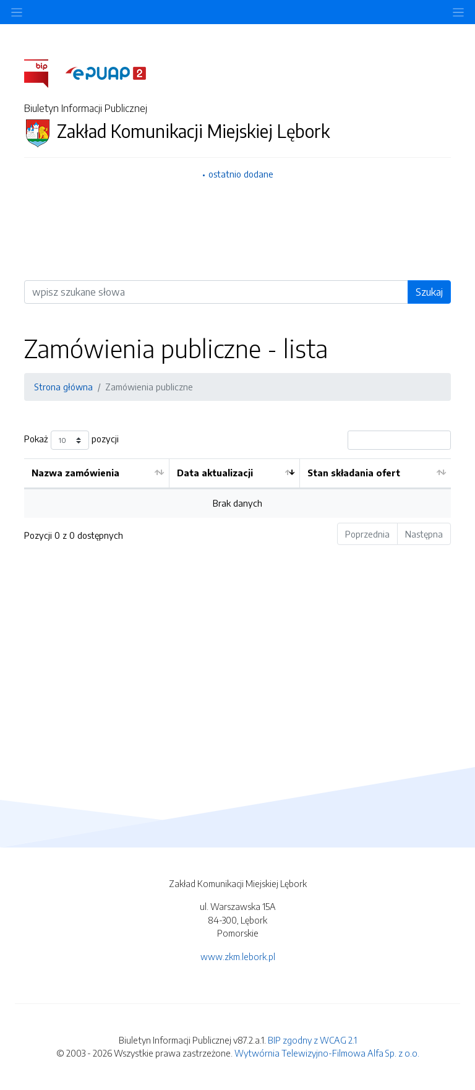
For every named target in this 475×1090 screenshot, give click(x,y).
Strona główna (63, 386)
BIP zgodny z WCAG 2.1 (312, 1039)
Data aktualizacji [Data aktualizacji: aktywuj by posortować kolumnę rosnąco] (215, 472)
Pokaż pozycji (71, 440)
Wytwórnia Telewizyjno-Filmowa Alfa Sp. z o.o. (326, 1052)
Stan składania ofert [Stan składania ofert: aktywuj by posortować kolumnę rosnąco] (353, 472)
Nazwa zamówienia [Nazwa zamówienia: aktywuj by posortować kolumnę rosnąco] (75, 472)
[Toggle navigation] (458, 12)
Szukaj (429, 292)
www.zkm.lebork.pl (237, 956)
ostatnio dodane (240, 173)
